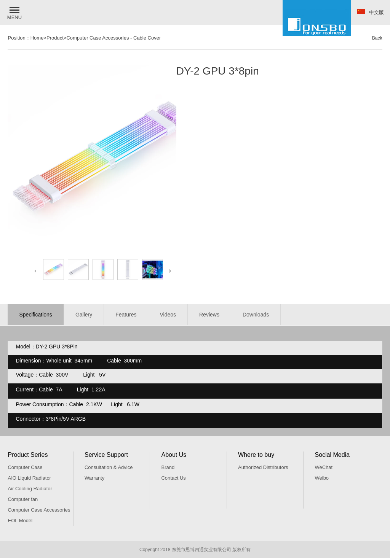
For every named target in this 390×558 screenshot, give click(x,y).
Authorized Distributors (263, 467)
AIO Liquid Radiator (29, 478)
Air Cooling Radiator (30, 488)
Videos (168, 315)
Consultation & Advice (109, 467)
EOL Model (20, 520)
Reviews (209, 315)
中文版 (370, 12)
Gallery (83, 315)
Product (55, 38)
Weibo (322, 478)
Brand (167, 467)
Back (377, 38)
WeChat (323, 467)
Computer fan (23, 499)
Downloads (256, 315)
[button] (15, 12)
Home (37, 38)
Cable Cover (147, 38)
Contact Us (173, 478)
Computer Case (25, 467)
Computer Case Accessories (97, 38)
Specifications (35, 315)
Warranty (94, 478)
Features (125, 315)
